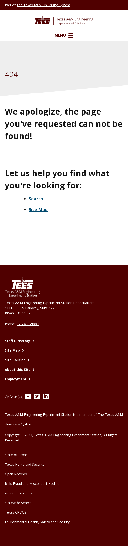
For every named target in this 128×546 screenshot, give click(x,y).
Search (36, 199)
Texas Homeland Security (24, 464)
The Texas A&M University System (43, 5)
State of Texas (16, 455)
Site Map (38, 209)
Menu (64, 35)
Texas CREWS (15, 512)
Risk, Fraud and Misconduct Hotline (32, 483)
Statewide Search (18, 502)
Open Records (16, 474)
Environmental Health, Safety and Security (37, 522)
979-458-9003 (28, 324)
